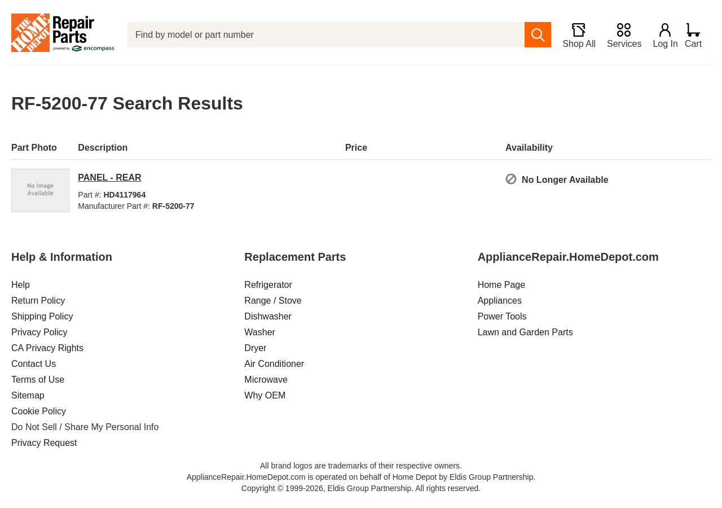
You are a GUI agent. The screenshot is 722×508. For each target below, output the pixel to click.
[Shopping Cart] (697, 35)
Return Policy (38, 300)
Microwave (265, 379)
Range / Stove (272, 300)
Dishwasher (268, 316)
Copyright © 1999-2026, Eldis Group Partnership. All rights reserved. (361, 488)
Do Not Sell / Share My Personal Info (85, 427)
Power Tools (502, 316)
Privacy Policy (39, 332)
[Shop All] (574, 35)
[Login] (660, 35)
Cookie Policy (38, 411)
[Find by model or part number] (323, 34)
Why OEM (264, 395)
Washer (259, 332)
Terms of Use (37, 379)
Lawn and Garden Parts (525, 332)
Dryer (255, 348)
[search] (533, 34)
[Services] (619, 35)
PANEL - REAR (109, 177)
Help (20, 285)
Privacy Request (44, 443)
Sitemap (28, 395)
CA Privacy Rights (47, 348)
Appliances (500, 300)
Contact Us (33, 364)
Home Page (502, 285)
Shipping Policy (42, 316)
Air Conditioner (274, 364)
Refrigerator (268, 285)
